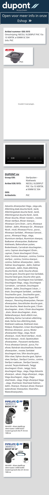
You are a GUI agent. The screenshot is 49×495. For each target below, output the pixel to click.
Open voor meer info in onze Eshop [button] (24, 18)
